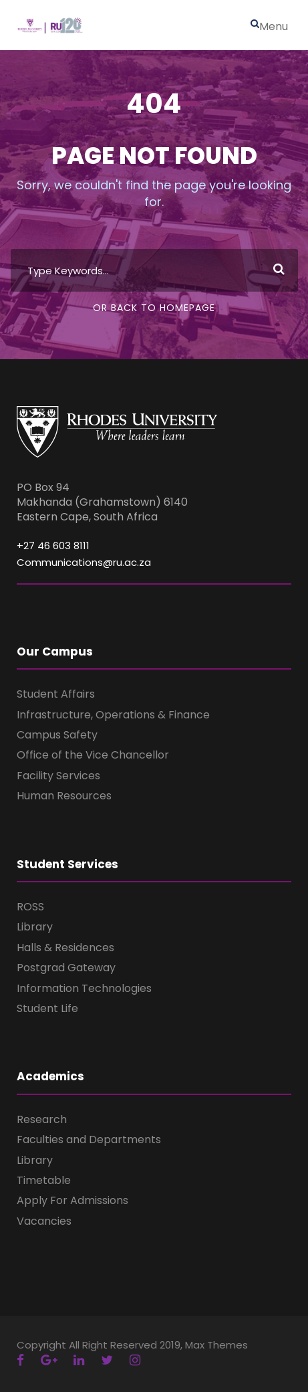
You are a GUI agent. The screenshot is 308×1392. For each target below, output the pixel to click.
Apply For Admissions (72, 1200)
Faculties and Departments (89, 1139)
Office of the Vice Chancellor (93, 755)
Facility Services (58, 775)
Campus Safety (57, 734)
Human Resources (64, 795)
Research (42, 1119)
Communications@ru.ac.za (84, 562)
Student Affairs (56, 694)
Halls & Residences (65, 947)
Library (35, 926)
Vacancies (44, 1221)
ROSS (30, 906)
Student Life (47, 1008)
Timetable (44, 1180)
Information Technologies (84, 988)
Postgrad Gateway (66, 967)
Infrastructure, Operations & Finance (113, 714)
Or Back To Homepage (154, 307)
